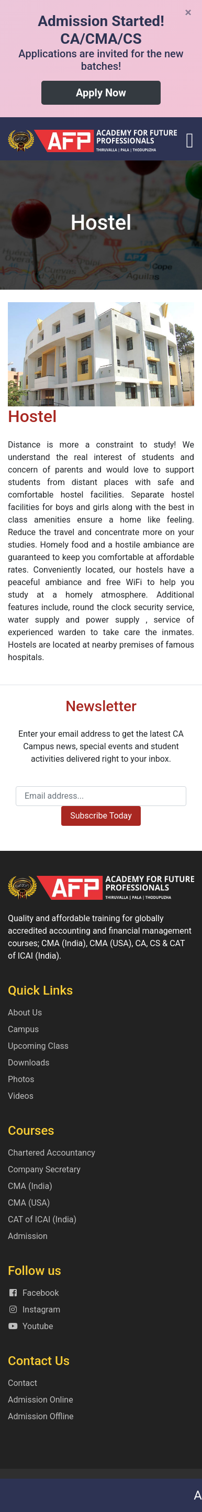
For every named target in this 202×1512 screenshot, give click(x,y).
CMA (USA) (29, 1203)
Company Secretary (44, 1169)
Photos (21, 1079)
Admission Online (40, 1400)
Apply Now (101, 92)
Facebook (33, 1293)
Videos (20, 1096)
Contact (22, 1383)
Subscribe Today (100, 816)
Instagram (34, 1310)
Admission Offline (41, 1416)
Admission (28, 1236)
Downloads (28, 1063)
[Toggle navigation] (189, 141)
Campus (23, 1029)
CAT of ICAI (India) (42, 1219)
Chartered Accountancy (51, 1153)
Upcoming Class (38, 1046)
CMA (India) (30, 1186)
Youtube (30, 1326)
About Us (25, 1013)
